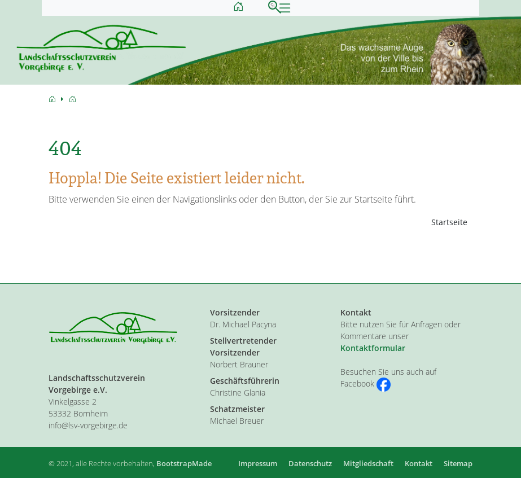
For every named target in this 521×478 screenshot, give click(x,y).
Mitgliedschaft (368, 463)
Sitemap (458, 463)
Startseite (449, 222)
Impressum (257, 463)
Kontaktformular (372, 348)
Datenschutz (310, 463)
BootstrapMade (184, 463)
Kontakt (418, 463)
